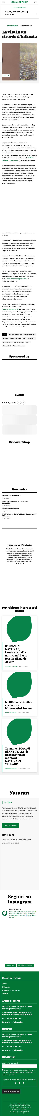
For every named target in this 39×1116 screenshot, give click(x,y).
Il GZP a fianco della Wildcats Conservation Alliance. (19, 515)
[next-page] (36, 14)
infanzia (5, 338)
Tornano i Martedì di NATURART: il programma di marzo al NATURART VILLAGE (17, 756)
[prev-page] (3, 14)
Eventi (6, 75)
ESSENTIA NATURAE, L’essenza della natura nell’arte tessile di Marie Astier (16, 13)
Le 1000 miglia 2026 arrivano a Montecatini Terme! (19, 705)
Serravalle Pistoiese (9, 346)
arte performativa (30, 335)
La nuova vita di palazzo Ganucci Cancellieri (15, 502)
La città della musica (11, 1018)
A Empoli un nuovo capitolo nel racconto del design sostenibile (17, 1013)
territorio (21, 346)
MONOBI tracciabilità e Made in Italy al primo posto (17, 1007)
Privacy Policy (14, 1111)
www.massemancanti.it (11, 309)
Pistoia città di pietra (10, 508)
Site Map (26, 1113)
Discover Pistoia (12, 26)
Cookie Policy (24, 1111)
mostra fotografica (29, 338)
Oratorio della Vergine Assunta (18, 159)
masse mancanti (15, 338)
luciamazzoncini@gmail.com (16, 278)
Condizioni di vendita (16, 1113)
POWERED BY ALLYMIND (19, 1109)
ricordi (28, 342)
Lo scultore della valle (11, 495)
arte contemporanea (15, 335)
